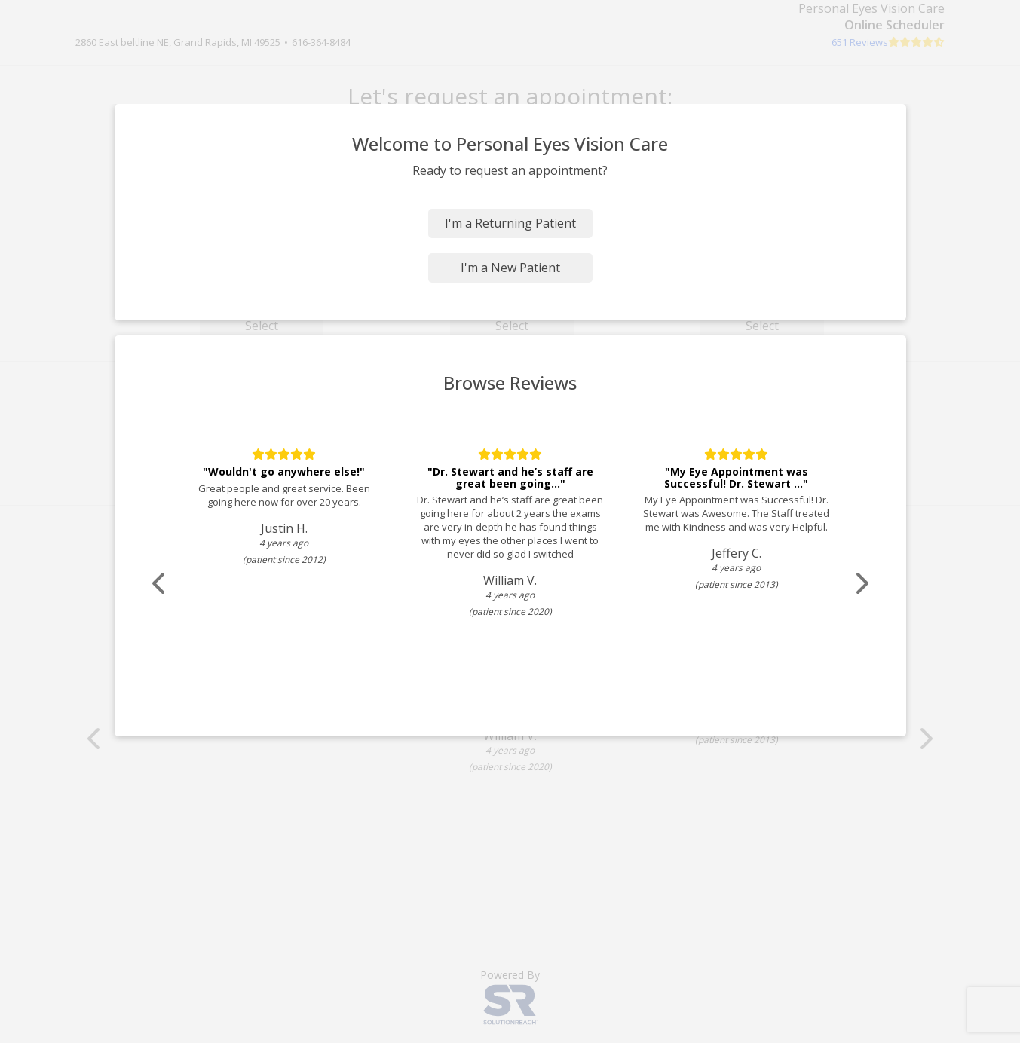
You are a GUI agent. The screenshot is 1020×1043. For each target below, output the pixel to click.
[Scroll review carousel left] (159, 583)
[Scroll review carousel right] (861, 583)
